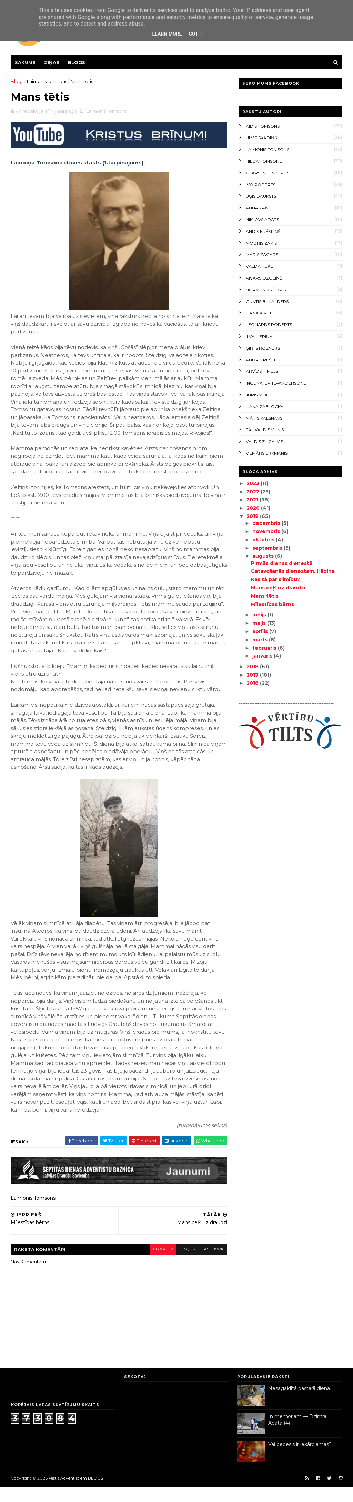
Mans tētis (264, 596)
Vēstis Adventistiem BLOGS (76, 1492)
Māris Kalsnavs (263, 418)
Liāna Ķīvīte (258, 312)
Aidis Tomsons (262, 126)
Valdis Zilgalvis (264, 441)
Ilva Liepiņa (258, 336)
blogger (158, 1264)
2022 (253, 492)
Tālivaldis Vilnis (264, 429)
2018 (253, 666)
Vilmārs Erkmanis (266, 453)
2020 (253, 508)
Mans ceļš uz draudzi (278, 588)
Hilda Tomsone (263, 161)
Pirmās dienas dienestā (281, 563)
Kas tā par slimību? (275, 579)
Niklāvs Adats (262, 219)
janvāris (262, 656)
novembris (266, 531)
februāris (264, 648)
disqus (182, 1264)
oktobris (263, 540)
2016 (253, 683)
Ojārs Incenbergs (267, 173)
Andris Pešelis (262, 359)
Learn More (167, 34)
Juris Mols (258, 394)
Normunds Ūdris (265, 289)
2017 (253, 675)
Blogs (76, 62)
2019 (253, 516)
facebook (208, 1264)
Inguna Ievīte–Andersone (275, 383)
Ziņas (52, 62)
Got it (196, 34)
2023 (253, 483)
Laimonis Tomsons (47, 81)
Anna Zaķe (258, 207)
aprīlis (260, 631)
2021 (252, 500)
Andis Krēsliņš (262, 231)
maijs (259, 623)
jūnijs (259, 615)
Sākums (25, 62)
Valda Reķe (259, 266)
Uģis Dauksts (260, 196)
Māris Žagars (261, 254)
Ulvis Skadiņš (260, 137)
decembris (266, 523)
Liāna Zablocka (264, 406)
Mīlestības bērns (272, 604)
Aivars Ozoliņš (263, 278)
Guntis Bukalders (266, 301)
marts (260, 639)
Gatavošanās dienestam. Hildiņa (292, 571)
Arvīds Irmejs (261, 371)
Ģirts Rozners (262, 348)
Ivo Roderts (260, 184)
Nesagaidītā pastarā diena (299, 1403)
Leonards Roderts (268, 324)
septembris (267, 548)
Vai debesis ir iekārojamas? (300, 1459)
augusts (263, 556)
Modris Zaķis (260, 243)
